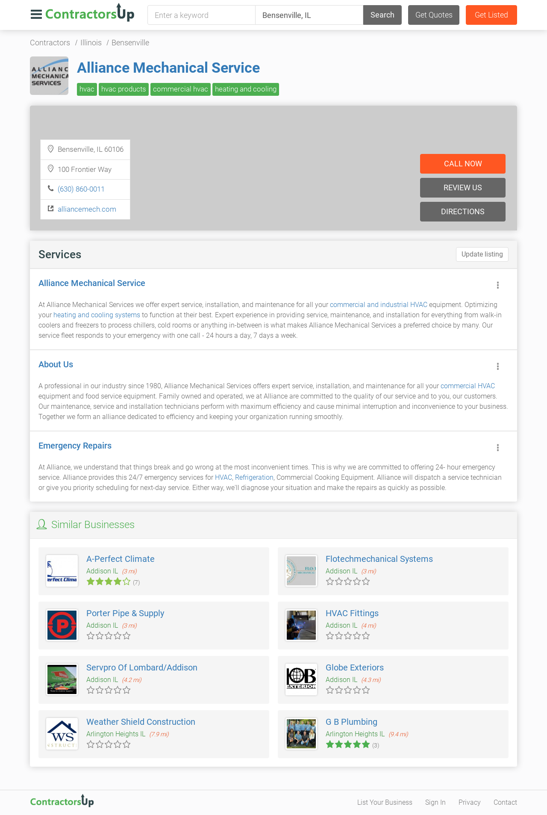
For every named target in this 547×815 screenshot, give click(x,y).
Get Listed (491, 14)
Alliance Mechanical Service (168, 67)
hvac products (123, 89)
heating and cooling (245, 89)
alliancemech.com (87, 209)
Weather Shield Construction (140, 722)
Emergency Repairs (75, 445)
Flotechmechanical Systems (379, 559)
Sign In (435, 802)
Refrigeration (254, 477)
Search (382, 14)
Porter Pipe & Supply (125, 613)
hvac (86, 89)
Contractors (50, 42)
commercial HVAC (468, 386)
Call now (463, 163)
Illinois (91, 42)
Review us (463, 187)
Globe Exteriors (355, 667)
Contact (505, 802)
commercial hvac (180, 89)
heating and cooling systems (96, 315)
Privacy (470, 802)
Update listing (482, 254)
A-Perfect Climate (120, 559)
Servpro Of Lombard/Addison (141, 667)
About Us (55, 364)
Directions (463, 211)
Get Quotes (434, 14)
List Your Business (384, 802)
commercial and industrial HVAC (378, 305)
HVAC (223, 477)
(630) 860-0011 (81, 189)
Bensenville (130, 42)
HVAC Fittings (352, 613)
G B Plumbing (351, 722)
